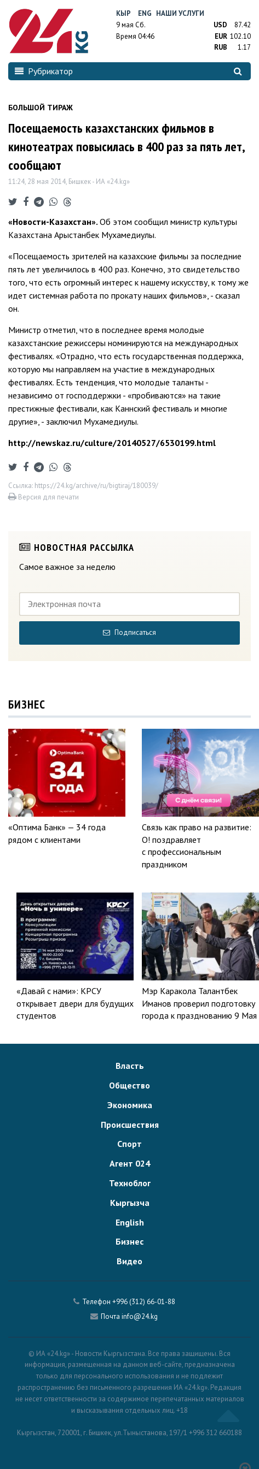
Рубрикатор (44, 71)
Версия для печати (43, 497)
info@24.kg (140, 1316)
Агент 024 (130, 1163)
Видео (129, 1261)
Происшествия (130, 1124)
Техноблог (130, 1182)
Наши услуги (180, 13)
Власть (130, 1065)
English (130, 1222)
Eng (145, 13)
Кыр (123, 13)
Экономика (129, 1104)
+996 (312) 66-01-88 (143, 1301)
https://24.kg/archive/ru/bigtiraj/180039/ (96, 485)
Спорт (129, 1143)
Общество (129, 1085)
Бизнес (129, 1241)
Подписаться (129, 632)
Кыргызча (129, 1202)
